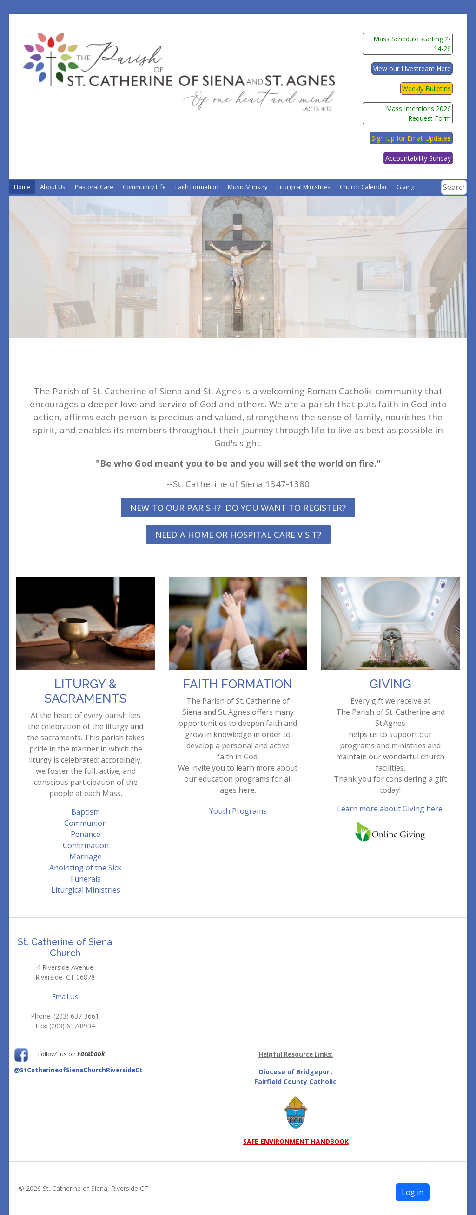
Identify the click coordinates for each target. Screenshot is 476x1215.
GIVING (390, 684)
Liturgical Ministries (85, 890)
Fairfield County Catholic (296, 1081)
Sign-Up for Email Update (411, 138)
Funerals (86, 879)
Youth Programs (238, 811)
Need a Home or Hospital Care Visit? (238, 534)
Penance (85, 834)
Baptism (85, 812)
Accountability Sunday (418, 158)
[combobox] (453, 187)
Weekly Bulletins (426, 88)
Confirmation (86, 845)
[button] (52, 187)
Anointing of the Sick (85, 867)
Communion (85, 823)
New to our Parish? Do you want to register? (238, 507)
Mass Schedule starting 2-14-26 (412, 43)
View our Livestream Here (412, 68)
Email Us (65, 996)
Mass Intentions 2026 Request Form (418, 113)
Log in (412, 1192)
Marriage (85, 856)
